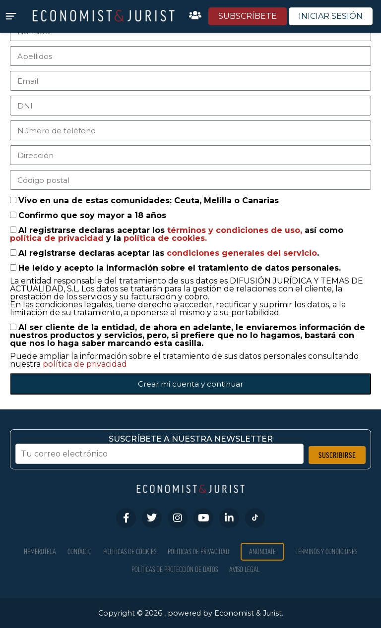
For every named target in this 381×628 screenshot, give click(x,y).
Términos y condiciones (326, 551)
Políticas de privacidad (198, 551)
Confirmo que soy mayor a (92, 215)
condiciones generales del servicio (242, 253)
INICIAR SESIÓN (331, 16)
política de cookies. (165, 238)
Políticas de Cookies (129, 551)
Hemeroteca (40, 551)
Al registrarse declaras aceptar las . (168, 253)
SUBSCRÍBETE (247, 16)
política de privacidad (58, 238)
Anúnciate (262, 551)
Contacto (79, 551)
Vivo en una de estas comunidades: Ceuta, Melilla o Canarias (148, 200)
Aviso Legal (244, 569)
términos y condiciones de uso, (236, 230)
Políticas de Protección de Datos (174, 569)
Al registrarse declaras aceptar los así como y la (176, 234)
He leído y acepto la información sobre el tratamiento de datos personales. (179, 268)
